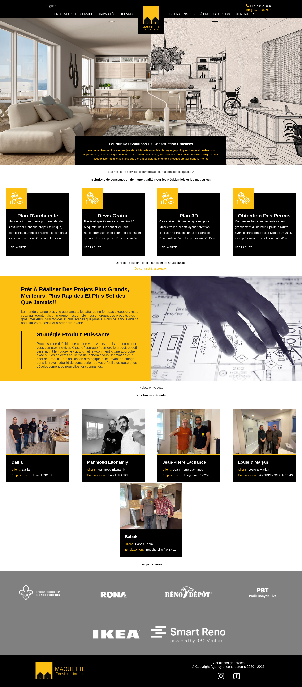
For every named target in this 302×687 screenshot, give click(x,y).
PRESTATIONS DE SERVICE (74, 14)
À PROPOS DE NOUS (215, 14)
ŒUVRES (127, 14)
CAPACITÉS (107, 14)
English (50, 6)
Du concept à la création (151, 268)
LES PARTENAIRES (181, 14)
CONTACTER (245, 14)
